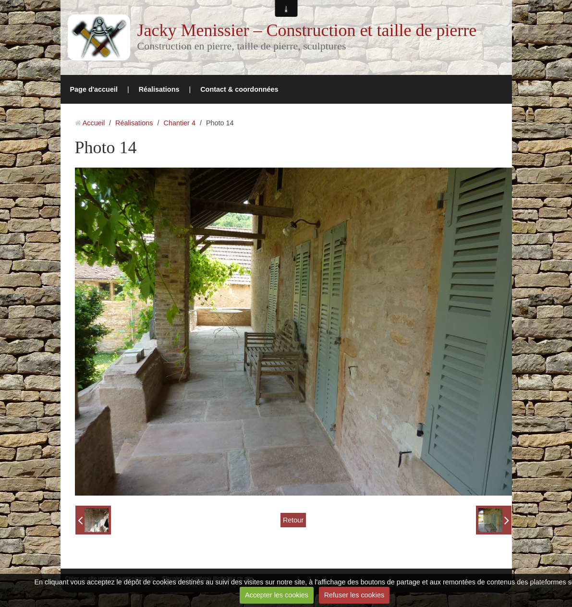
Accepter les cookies (276, 595)
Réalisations (159, 89)
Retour (293, 520)
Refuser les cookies (354, 595)
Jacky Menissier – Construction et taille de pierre (307, 30)
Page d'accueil (94, 89)
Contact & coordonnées (239, 89)
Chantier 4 (179, 123)
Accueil (94, 123)
